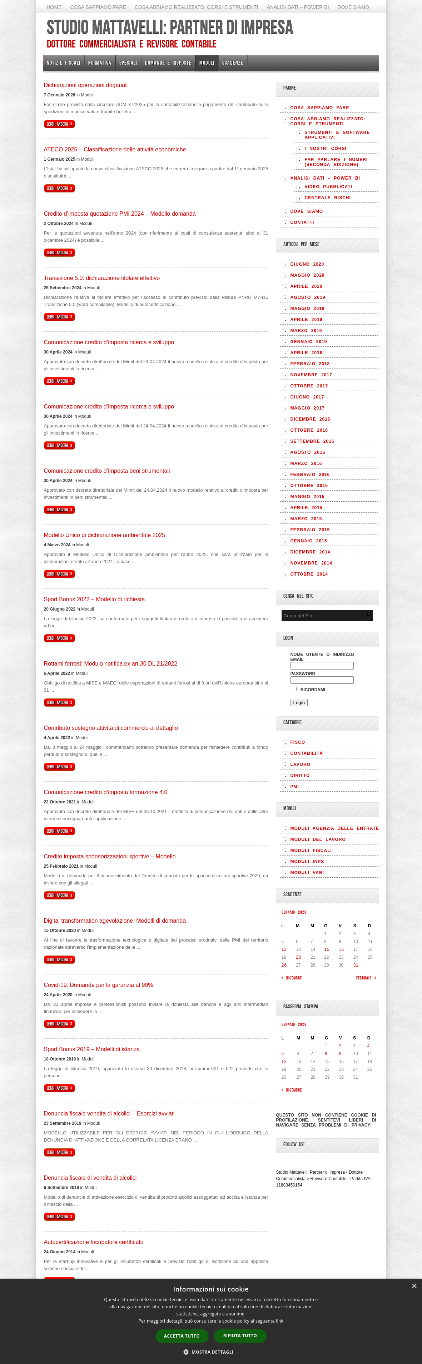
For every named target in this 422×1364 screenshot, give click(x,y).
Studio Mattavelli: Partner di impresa (170, 26)
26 (284, 965)
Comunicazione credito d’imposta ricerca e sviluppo (109, 342)
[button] (211, 1351)
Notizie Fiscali (63, 63)
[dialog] (211, 1321)
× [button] (414, 1286)
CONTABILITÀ (307, 753)
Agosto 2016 (308, 452)
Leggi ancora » (59, 124)
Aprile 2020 (307, 286)
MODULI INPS (307, 861)
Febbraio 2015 (310, 529)
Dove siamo (353, 7)
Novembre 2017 (311, 374)
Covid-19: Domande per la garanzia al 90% (98, 985)
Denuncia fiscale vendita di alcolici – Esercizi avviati (109, 1113)
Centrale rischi (328, 197)
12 (284, 949)
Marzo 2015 (306, 518)
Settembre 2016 (312, 441)
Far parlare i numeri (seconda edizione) (336, 162)
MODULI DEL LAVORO (318, 839)
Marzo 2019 (306, 330)
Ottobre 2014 (309, 574)
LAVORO (301, 764)
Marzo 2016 (306, 463)
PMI (295, 786)
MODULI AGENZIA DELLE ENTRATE (335, 828)
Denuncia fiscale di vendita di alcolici (90, 1178)
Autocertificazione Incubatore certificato (94, 1242)
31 (356, 965)
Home (54, 7)
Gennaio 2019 (309, 341)
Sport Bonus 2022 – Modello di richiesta (94, 599)
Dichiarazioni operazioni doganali (86, 85)
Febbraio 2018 (310, 363)
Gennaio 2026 (294, 912)
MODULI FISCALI (311, 850)
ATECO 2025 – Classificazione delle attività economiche (115, 149)
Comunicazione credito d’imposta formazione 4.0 (106, 792)
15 (326, 949)
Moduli (206, 63)
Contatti (302, 222)
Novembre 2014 (311, 563)
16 (341, 949)
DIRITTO (300, 775)
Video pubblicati (328, 186)
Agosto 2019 (308, 297)
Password (303, 673)
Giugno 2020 (307, 264)
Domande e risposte (168, 63)
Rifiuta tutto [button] (240, 1336)
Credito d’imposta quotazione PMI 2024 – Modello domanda (120, 214)
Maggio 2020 (308, 275)
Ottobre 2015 (309, 485)
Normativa (99, 63)
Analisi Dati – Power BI (298, 7)
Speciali (128, 63)
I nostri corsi (326, 148)
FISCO (298, 742)
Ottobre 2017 (309, 385)
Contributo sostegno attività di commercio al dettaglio (111, 728)
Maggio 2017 (308, 408)
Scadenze (232, 63)
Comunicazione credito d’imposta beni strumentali (107, 471)
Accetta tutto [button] (182, 1336)
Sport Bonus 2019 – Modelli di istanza (92, 1049)
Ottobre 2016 (309, 430)
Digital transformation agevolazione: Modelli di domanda (115, 921)
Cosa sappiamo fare (98, 7)
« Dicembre (292, 978)
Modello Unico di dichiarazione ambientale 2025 (104, 535)
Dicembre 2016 (311, 419)
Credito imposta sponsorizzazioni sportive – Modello (110, 856)
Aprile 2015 (307, 507)
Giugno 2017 (307, 397)
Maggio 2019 (308, 308)
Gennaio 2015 (309, 540)
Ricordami (309, 689)
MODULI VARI (307, 872)
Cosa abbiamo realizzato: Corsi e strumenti (196, 7)
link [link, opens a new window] (279, 1321)
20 (298, 957)
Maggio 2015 (308, 496)
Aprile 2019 (307, 319)
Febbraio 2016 (310, 474)
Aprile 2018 (307, 352)
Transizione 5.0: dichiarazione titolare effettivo (102, 278)
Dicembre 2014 (311, 552)
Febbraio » (366, 978)
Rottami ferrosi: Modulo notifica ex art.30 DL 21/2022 (111, 664)
